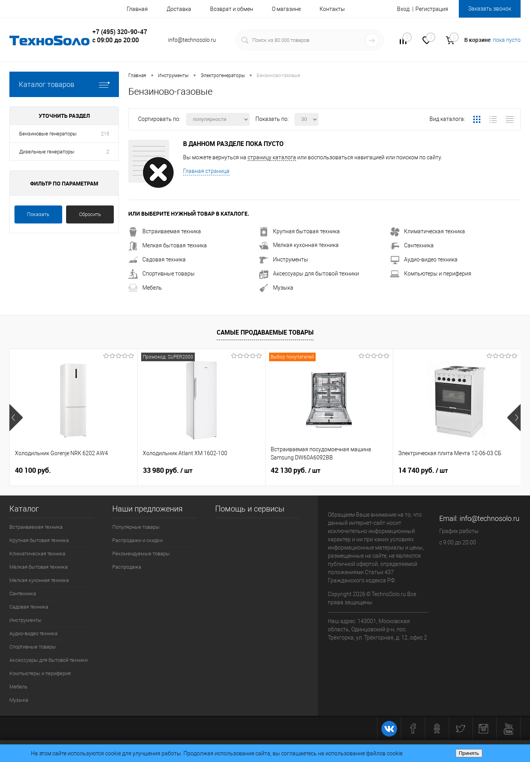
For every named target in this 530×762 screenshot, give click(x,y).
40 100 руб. (33, 470)
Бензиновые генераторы (48, 134)
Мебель (145, 288)
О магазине (286, 9)
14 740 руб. (423, 470)
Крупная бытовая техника (299, 231)
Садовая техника (157, 259)
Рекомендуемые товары (141, 554)
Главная (137, 9)
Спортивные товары (161, 273)
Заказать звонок (489, 8)
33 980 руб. (167, 470)
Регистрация (431, 9)
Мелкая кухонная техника (299, 245)
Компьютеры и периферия (430, 273)
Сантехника (412, 245)
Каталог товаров (64, 84)
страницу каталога (272, 157)
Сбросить (90, 214)
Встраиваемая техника (164, 231)
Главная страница (206, 171)
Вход (403, 9)
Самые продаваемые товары (265, 332)
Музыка (276, 288)
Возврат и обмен (231, 9)
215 (105, 134)
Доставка (179, 9)
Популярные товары (136, 527)
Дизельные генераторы (46, 152)
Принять (469, 753)
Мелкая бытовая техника (167, 245)
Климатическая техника (427, 231)
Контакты (332, 9)
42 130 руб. (295, 470)
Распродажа (126, 567)
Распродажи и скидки (137, 540)
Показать (38, 214)
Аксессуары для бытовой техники (309, 273)
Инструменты (283, 259)
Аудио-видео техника (424, 259)
